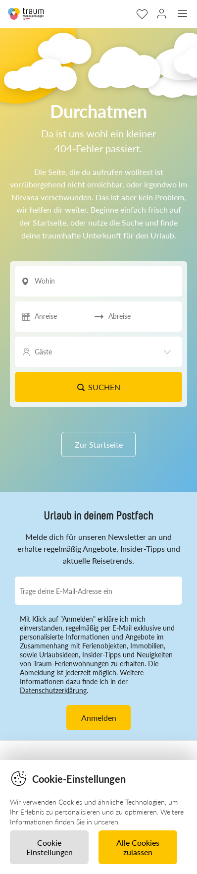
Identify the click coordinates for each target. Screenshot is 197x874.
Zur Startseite (99, 444)
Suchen (98, 387)
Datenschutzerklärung (53, 690)
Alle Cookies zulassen (137, 847)
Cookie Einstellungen (49, 847)
